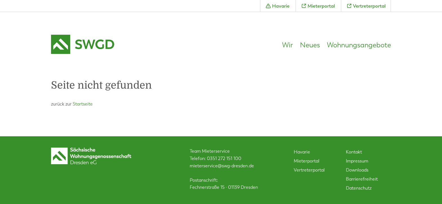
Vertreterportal (369, 6)
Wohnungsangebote (359, 45)
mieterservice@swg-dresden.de (222, 165)
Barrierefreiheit (362, 179)
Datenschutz (359, 188)
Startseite (83, 104)
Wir (287, 45)
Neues (310, 45)
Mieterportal (321, 6)
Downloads (357, 170)
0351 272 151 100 (224, 158)
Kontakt (354, 152)
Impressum (357, 161)
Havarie (280, 6)
